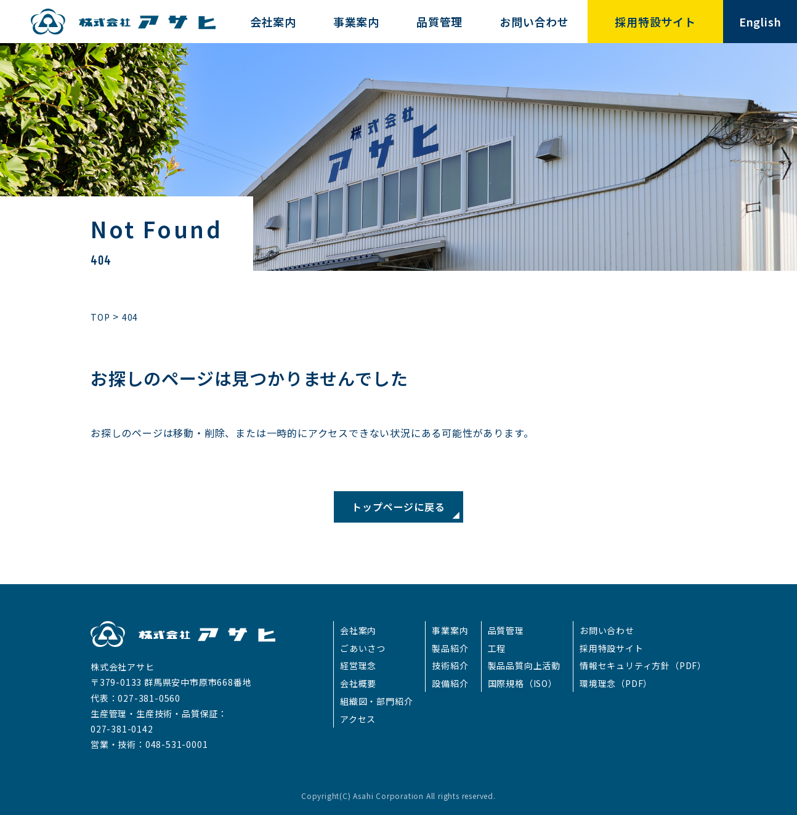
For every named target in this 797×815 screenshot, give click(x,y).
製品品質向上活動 (524, 665)
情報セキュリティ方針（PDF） (643, 665)
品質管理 (506, 630)
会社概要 (358, 683)
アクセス (358, 719)
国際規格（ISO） (522, 683)
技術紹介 (450, 665)
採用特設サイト (612, 648)
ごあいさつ (363, 648)
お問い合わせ (607, 630)
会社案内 (358, 630)
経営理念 (358, 665)
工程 (497, 648)
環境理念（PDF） (616, 683)
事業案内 (450, 630)
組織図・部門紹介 (376, 701)
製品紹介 (450, 648)
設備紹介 (450, 683)
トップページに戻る (398, 506)
